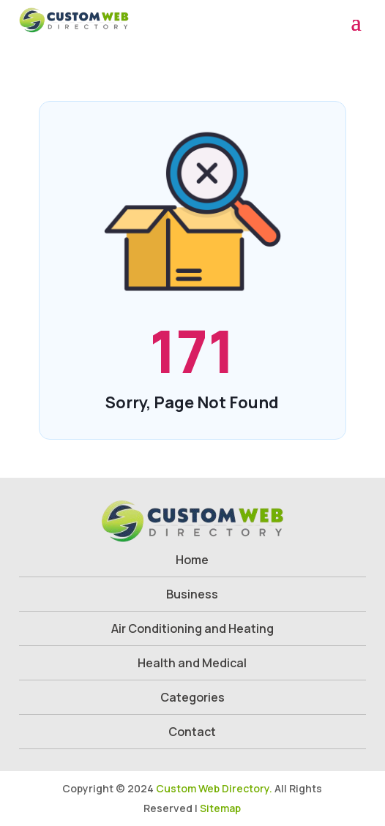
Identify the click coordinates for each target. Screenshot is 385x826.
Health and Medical (192, 663)
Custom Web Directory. (214, 788)
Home (192, 560)
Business (192, 594)
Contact (192, 732)
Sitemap (220, 808)
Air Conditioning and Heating (192, 628)
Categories (192, 697)
